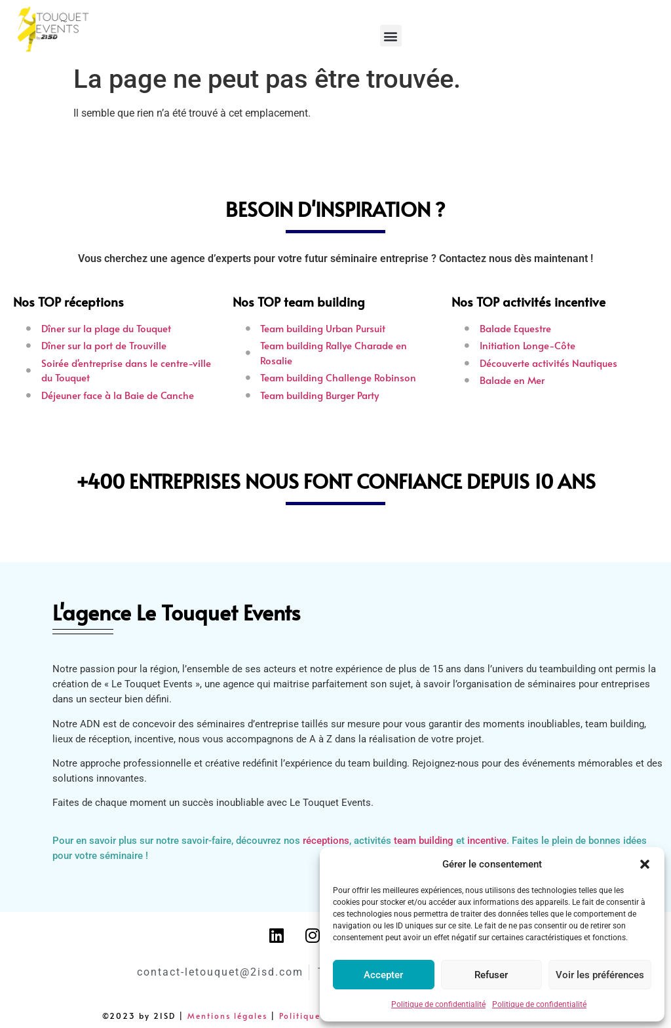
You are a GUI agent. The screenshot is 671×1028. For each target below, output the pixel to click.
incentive (487, 841)
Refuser (491, 975)
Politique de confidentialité (438, 1004)
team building (423, 841)
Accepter (383, 975)
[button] (644, 864)
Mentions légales (227, 1015)
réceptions (326, 841)
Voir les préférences (600, 975)
